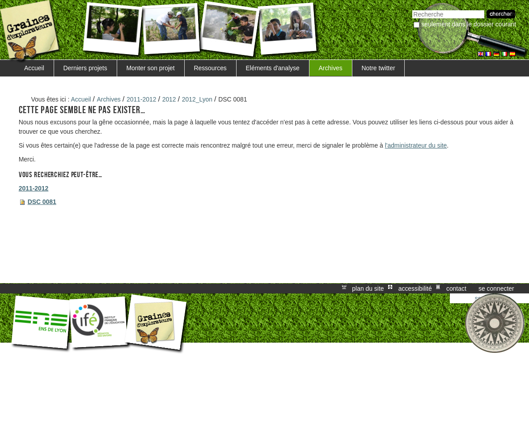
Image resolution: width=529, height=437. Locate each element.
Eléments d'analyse (273, 68)
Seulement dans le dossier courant (468, 24)
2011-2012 (142, 99)
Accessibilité (415, 288)
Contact (456, 288)
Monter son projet (150, 68)
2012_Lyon (197, 99)
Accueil (34, 68)
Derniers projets (85, 68)
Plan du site (368, 288)
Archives (330, 68)
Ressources (210, 68)
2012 (169, 99)
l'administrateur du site (416, 145)
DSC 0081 (42, 201)
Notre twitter (378, 68)
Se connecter (496, 288)
